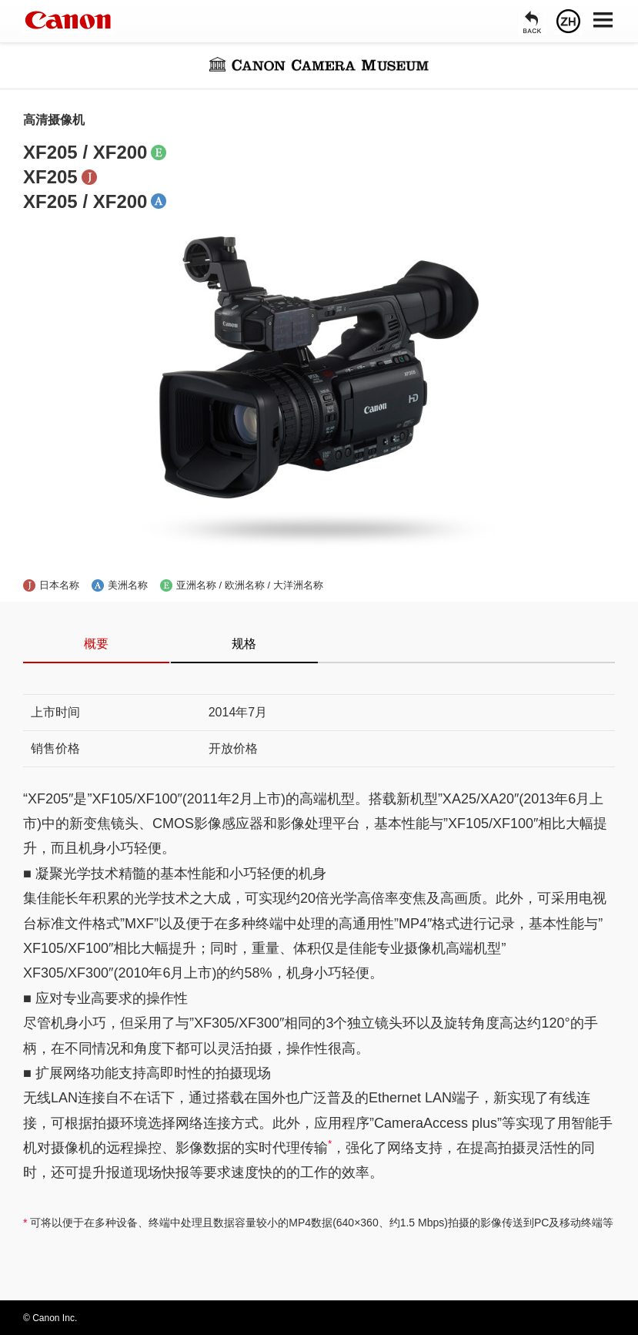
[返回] (532, 21)
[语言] (568, 21)
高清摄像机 (54, 119)
